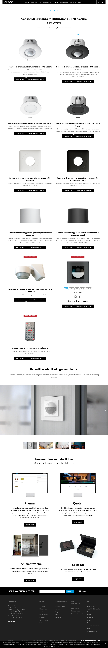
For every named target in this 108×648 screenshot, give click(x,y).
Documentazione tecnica (36, 79)
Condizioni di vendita (93, 609)
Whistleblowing (92, 631)
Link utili (57, 614)
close (105, 643)
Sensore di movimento (78, 300)
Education (42, 617)
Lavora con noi (43, 614)
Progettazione (63, 2)
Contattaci (11, 621)
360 (75, 296)
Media (79, 2)
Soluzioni (46, 2)
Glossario (58, 617)
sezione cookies (32, 644)
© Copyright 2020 (37, 640)
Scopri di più (20, 79)
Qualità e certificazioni (45, 612)
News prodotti (75, 611)
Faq (56, 612)
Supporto (73, 2)
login (94, 2)
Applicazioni (54, 2)
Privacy (84, 591)
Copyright (90, 617)
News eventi (75, 608)
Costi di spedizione (93, 612)
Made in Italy (43, 609)
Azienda (27, 2)
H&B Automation (36, 2)
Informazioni (91, 606)
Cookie (89, 614)
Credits (89, 620)
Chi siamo (42, 606)
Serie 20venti (54, 11)
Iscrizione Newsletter (77, 614)
